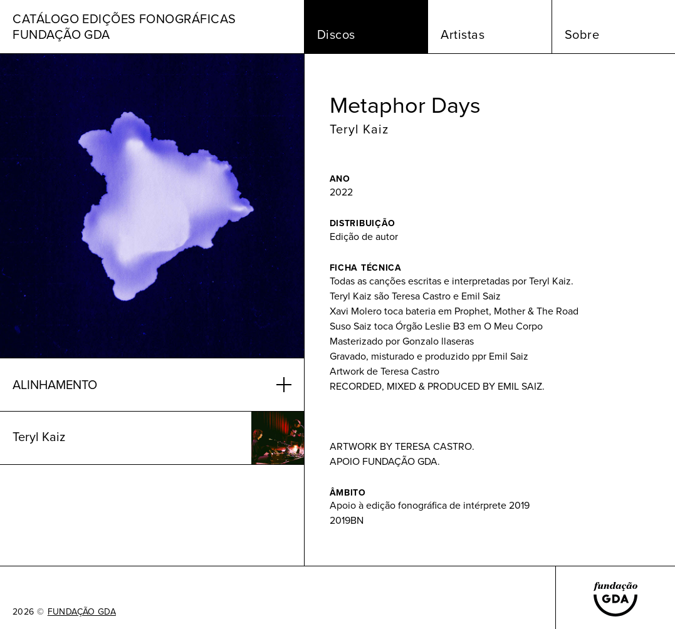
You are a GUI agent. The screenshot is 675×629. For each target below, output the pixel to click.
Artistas (462, 34)
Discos (336, 34)
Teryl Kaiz (359, 129)
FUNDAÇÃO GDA (82, 612)
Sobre (582, 34)
